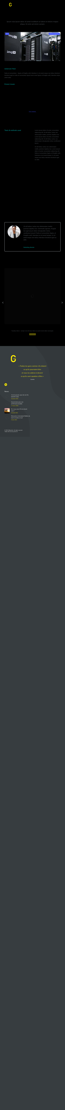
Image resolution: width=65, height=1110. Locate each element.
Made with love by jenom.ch (11, 432)
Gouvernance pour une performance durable (17, 404)
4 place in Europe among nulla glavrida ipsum (47, 199)
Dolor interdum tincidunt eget (48, 211)
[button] (60, 5)
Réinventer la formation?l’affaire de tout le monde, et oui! (20, 418)
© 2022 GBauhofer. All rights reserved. (13, 431)
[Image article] (32, 297)
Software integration (54, 35)
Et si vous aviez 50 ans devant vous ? (19, 411)
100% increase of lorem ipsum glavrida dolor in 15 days (47, 186)
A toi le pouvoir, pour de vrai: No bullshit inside (19, 397)
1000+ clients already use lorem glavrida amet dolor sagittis (17, 186)
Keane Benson (32, 329)
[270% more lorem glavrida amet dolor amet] (17, 207)
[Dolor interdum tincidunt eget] (47, 207)
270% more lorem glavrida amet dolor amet (17, 212)
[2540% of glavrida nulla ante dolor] (17, 194)
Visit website (32, 113)
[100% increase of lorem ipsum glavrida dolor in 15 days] (47, 180)
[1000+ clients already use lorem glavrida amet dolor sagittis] (17, 180)
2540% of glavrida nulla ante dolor (17, 199)
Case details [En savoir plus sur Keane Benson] (32, 335)
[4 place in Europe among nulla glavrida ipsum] (47, 194)
